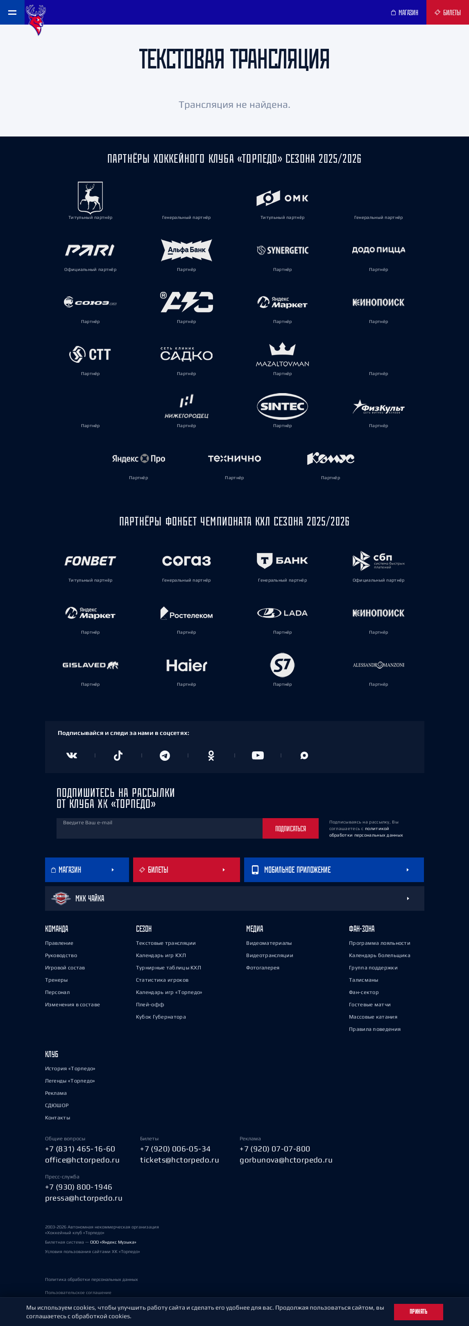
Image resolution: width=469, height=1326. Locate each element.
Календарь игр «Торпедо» (169, 992)
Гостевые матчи (370, 1004)
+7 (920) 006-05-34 (175, 1148)
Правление (59, 943)
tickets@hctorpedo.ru (179, 1159)
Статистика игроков (162, 980)
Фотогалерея (262, 967)
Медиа (254, 928)
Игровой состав (65, 967)
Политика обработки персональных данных (91, 1279)
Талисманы (363, 980)
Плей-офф (150, 1004)
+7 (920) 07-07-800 (275, 1148)
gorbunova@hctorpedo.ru (286, 1159)
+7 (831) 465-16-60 (80, 1148)
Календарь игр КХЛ (161, 955)
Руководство (61, 955)
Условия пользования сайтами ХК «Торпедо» (92, 1251)
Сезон (144, 928)
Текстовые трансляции (166, 943)
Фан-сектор (364, 992)
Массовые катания (373, 1017)
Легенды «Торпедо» (70, 1081)
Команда (56, 928)
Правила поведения (375, 1029)
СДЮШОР (57, 1105)
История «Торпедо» (70, 1068)
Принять (419, 1311)
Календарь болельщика (379, 955)
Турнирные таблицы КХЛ (168, 967)
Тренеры (56, 980)
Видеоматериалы (269, 943)
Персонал (57, 992)
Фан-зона (361, 928)
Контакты (57, 1117)
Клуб (51, 1054)
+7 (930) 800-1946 (79, 1186)
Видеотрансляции (269, 955)
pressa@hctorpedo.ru (84, 1197)
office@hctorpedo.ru (82, 1159)
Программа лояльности (379, 943)
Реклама (56, 1093)
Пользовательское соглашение (78, 1292)
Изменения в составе (72, 1004)
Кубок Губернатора (161, 1017)
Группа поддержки (373, 967)
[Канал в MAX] (304, 755)
